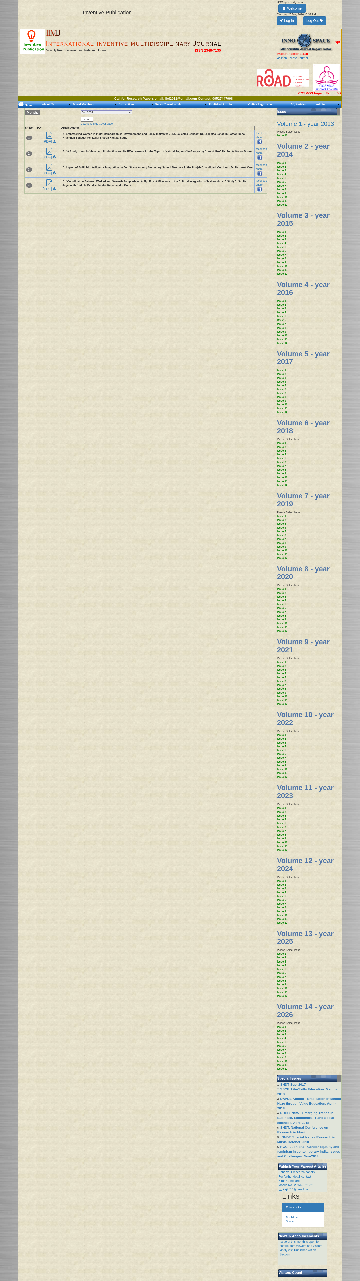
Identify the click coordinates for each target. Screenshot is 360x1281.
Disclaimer (292, 1217)
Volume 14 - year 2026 (305, 1011)
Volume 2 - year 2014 (303, 150)
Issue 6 (281, 181)
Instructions (126, 104)
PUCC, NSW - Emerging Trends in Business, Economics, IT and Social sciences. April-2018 (305, 1118)
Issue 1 (281, 162)
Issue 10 (282, 197)
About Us (48, 104)
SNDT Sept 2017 (293, 1084)
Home (25, 105)
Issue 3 (281, 170)
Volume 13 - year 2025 (305, 938)
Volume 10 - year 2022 (305, 719)
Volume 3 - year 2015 (303, 219)
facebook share (261, 137)
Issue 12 (282, 135)
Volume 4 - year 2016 (303, 289)
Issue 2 (281, 166)
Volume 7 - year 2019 (303, 500)
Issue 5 (281, 178)
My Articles (298, 104)
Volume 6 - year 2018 (303, 427)
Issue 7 (281, 185)
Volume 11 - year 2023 (305, 792)
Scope (290, 1221)
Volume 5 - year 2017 (303, 358)
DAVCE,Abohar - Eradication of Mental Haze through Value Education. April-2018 (309, 1103)
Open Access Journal (292, 58)
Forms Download (168, 104)
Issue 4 (281, 174)
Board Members (83, 104)
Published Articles (220, 104)
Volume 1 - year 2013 (305, 123)
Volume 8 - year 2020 (303, 573)
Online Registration (261, 104)
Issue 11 (282, 200)
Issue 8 (281, 189)
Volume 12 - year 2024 (305, 865)
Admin (320, 104)
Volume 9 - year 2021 (303, 646)
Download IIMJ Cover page (97, 123)
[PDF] (49, 139)
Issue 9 (281, 193)
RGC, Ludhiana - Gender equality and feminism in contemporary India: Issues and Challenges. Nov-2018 (308, 1151)
